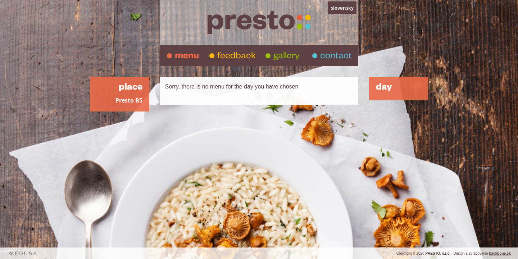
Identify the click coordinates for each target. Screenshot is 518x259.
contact (336, 57)
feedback (236, 57)
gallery (286, 57)
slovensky (342, 8)
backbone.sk (500, 253)
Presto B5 (128, 100)
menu (187, 57)
